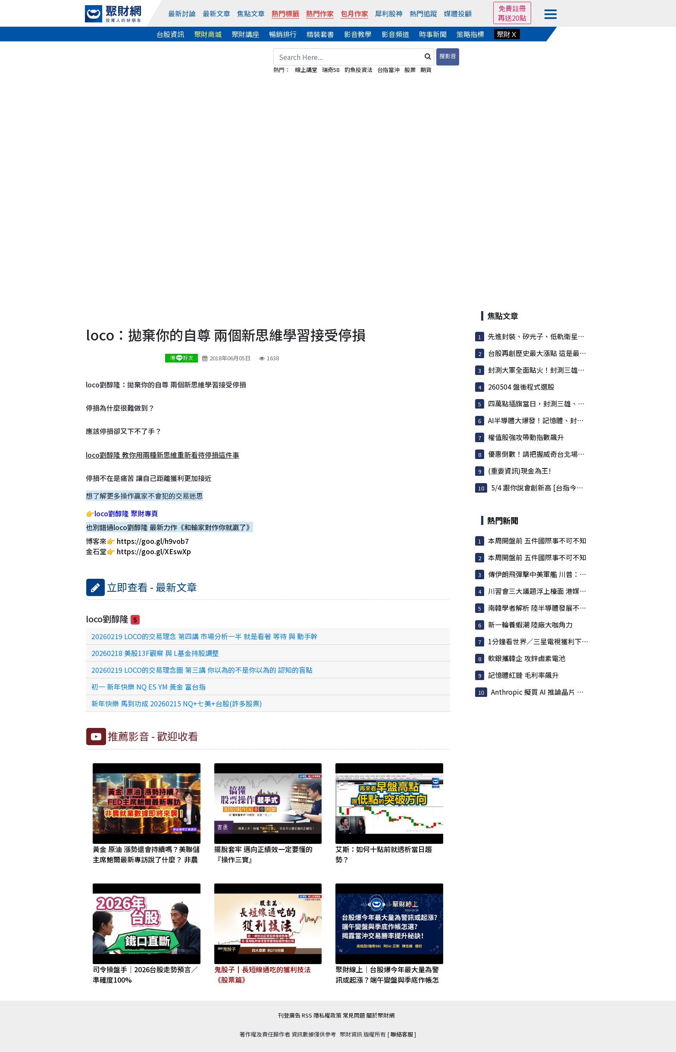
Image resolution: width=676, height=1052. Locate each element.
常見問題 (354, 1015)
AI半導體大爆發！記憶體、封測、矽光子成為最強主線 (570, 420)
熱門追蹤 (423, 13)
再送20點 (512, 17)
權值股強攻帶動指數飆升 (526, 437)
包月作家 (354, 13)
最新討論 (182, 13)
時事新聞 (433, 34)
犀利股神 (389, 13)
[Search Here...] (353, 57)
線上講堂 (306, 70)
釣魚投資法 (358, 70)
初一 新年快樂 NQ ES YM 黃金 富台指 (148, 686)
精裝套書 (320, 34)
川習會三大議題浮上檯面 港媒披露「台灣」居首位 (565, 591)
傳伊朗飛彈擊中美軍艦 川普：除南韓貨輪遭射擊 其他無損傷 (579, 574)
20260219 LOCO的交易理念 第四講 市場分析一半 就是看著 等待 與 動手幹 (204, 636)
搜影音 (447, 56)
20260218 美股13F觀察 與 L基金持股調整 (155, 653)
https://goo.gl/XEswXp (154, 551)
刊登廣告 (289, 1015)
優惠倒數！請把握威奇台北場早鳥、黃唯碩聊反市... (566, 454)
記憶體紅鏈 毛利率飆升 (523, 675)
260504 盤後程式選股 (521, 386)
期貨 (426, 70)
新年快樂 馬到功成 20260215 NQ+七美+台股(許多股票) (176, 703)
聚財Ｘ (507, 34)
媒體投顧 (458, 13)
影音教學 (358, 34)
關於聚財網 (380, 1015)
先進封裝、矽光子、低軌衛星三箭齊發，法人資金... (566, 336)
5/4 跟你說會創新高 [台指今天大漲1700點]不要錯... (569, 487)
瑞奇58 (330, 70)
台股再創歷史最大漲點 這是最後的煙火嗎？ (554, 353)
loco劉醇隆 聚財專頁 (126, 513)
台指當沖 (388, 70)
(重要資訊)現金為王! (519, 470)
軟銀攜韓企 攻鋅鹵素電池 (527, 658)
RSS (307, 1015)
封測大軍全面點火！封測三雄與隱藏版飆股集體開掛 (567, 370)
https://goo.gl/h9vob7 (153, 541)
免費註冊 (512, 8)
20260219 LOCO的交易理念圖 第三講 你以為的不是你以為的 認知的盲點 (202, 670)
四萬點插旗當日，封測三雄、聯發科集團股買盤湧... (566, 403)
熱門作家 (320, 13)
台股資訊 (170, 34)
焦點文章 (251, 13)
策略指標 (470, 34)
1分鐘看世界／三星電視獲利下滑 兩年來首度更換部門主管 (577, 641)
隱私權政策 (327, 1015)
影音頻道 (395, 34)
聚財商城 (208, 34)
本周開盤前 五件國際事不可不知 (537, 540)
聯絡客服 (402, 1034)
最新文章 (216, 13)
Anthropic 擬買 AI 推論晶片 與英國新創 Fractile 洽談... (574, 692)
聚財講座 (245, 34)
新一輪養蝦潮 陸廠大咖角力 (530, 624)
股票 (410, 70)
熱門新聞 (502, 520)
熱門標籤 (285, 13)
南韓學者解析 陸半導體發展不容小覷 (544, 607)
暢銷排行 (283, 34)
